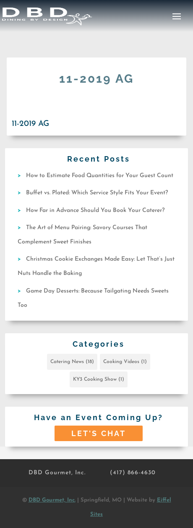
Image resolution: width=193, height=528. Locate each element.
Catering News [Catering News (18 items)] (72, 361)
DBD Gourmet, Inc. (57, 473)
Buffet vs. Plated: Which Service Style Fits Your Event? (97, 193)
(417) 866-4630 (133, 473)
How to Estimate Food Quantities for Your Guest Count (99, 176)
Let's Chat (98, 433)
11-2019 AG (30, 124)
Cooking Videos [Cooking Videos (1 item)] (125, 361)
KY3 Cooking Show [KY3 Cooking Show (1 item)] (98, 379)
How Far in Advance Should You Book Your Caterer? (95, 210)
